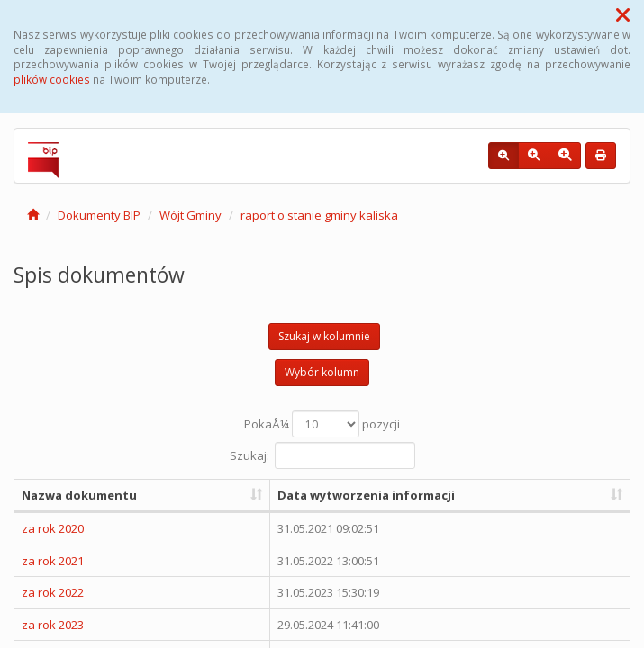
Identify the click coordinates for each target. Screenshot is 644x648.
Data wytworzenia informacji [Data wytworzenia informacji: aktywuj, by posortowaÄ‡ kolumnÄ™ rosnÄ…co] (366, 495)
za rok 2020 (53, 528)
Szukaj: (322, 455)
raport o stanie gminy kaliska (319, 215)
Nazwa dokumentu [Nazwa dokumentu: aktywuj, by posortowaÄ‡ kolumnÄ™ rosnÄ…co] (79, 495)
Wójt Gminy (190, 215)
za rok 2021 (53, 561)
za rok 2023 (53, 624)
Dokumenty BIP (99, 215)
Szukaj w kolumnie (324, 336)
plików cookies (52, 79)
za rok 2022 (53, 592)
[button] (622, 14)
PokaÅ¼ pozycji (322, 423)
